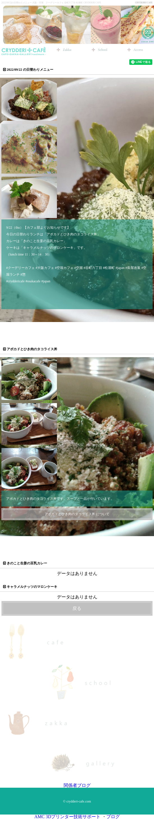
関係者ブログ (77, 785)
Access (138, 50)
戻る (76, 608)
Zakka (67, 50)
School (102, 50)
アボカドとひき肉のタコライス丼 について (77, 514)
